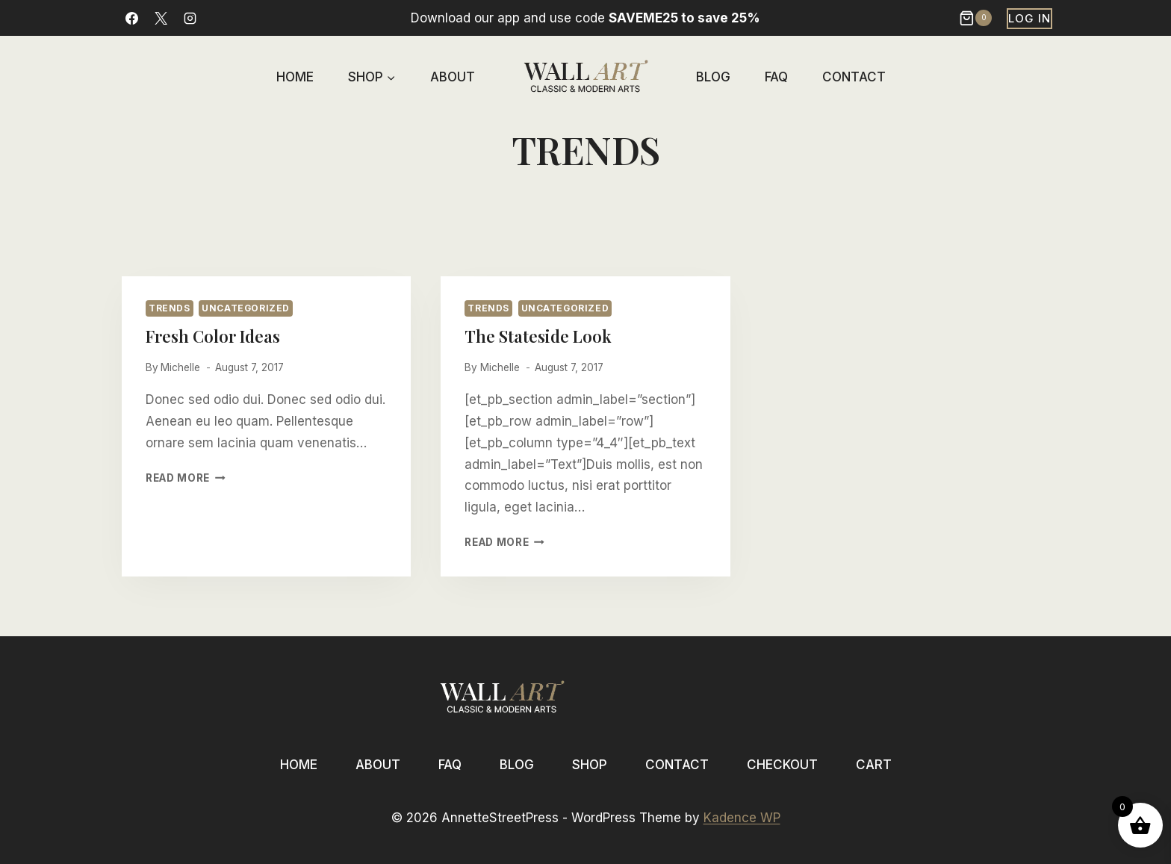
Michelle (180, 367)
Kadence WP (741, 817)
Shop (589, 764)
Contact (854, 76)
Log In (1029, 18)
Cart (874, 764)
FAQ (776, 76)
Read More (186, 478)
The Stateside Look (538, 336)
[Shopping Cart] (977, 18)
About (452, 76)
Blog (713, 76)
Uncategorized (246, 308)
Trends (169, 308)
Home (295, 76)
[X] (160, 18)
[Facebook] (131, 18)
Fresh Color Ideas (213, 336)
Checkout (782, 764)
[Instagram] (189, 18)
